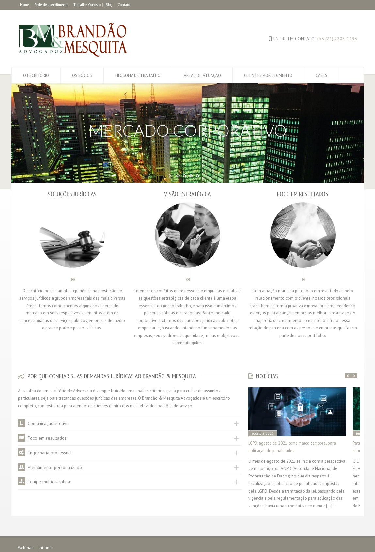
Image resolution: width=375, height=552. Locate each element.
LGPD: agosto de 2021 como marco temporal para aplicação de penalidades (292, 447)
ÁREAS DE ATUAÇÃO (202, 75)
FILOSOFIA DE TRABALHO (138, 75)
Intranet (46, 547)
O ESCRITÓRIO (36, 75)
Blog (109, 4)
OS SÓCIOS (82, 75)
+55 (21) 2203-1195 (337, 39)
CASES (321, 75)
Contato (124, 4)
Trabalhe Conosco (87, 4)
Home (24, 4)
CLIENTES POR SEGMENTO (268, 75)
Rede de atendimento (51, 4)
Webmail (26, 547)
